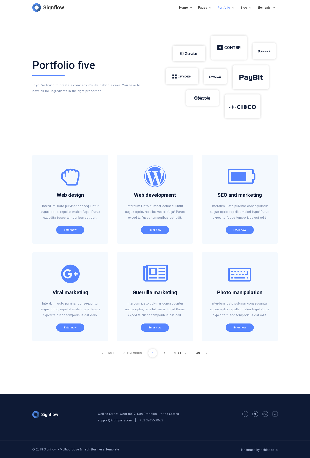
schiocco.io (269, 450)
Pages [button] (203, 7)
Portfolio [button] (224, 7)
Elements (264, 7)
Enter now (70, 230)
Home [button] (183, 7)
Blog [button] (244, 7)
